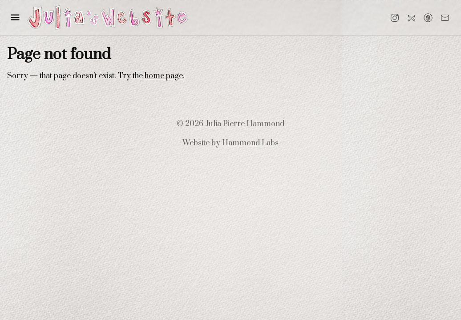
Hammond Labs (250, 143)
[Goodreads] (428, 18)
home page (164, 76)
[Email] (445, 18)
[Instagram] (395, 18)
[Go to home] (107, 17)
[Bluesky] (411, 18)
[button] (15, 17)
